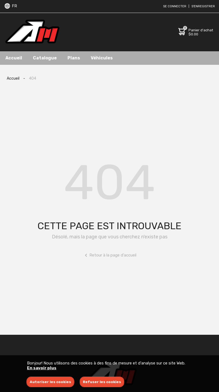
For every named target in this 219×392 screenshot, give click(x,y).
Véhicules (102, 57)
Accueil (13, 57)
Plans (74, 57)
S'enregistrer (203, 6)
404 (32, 78)
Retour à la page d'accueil (109, 255)
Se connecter (174, 6)
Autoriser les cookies (50, 382)
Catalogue (45, 57)
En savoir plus (41, 368)
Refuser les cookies (102, 382)
